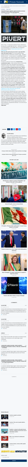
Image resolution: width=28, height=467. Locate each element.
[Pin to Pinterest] (17, 129)
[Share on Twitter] (14, 129)
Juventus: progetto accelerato (15, 415)
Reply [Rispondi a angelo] (26, 333)
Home (2, 5)
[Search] (26, 1)
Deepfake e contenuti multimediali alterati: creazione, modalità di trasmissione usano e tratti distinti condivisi (18, 430)
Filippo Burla (7, 13)
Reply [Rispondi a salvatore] (26, 305)
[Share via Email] (19, 129)
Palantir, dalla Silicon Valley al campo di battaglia (14, 295)
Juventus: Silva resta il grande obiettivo (17, 422)
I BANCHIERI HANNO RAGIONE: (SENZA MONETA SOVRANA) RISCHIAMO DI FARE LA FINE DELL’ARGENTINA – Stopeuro (13, 346)
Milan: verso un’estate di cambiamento (16, 436)
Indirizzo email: (14, 456)
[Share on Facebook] (12, 129)
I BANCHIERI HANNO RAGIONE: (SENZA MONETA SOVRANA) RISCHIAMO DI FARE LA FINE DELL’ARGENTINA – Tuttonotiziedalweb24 (13, 361)
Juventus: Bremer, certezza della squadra (17, 443)
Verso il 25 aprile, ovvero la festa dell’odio (14, 204)
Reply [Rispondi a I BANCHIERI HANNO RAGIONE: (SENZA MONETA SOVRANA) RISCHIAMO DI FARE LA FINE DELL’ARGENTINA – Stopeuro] (26, 345)
